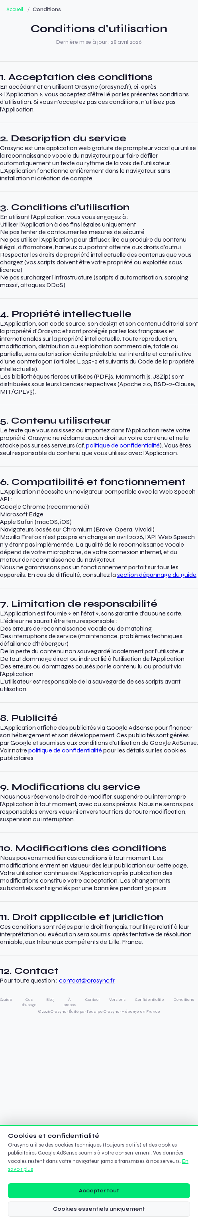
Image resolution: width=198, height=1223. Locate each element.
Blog (50, 999)
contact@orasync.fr (87, 980)
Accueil (14, 9)
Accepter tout (99, 1190)
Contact (92, 999)
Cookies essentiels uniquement (99, 1208)
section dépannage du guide (156, 574)
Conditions (184, 999)
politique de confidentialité (123, 445)
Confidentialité (149, 999)
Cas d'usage (29, 1002)
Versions (117, 999)
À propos (69, 1002)
